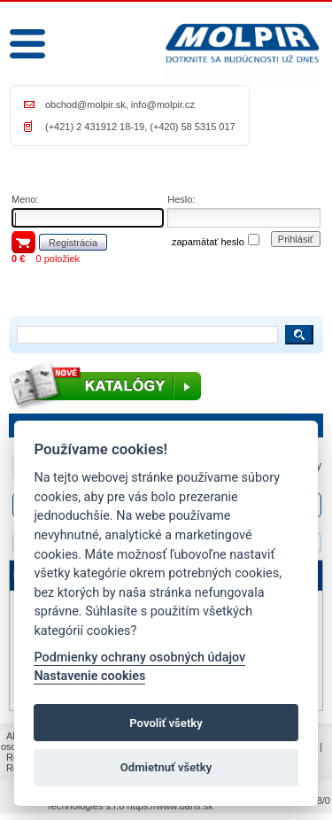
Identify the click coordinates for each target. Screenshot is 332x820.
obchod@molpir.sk (85, 104)
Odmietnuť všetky (166, 767)
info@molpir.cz (163, 104)
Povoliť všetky (165, 723)
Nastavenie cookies (89, 676)
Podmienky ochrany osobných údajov (139, 657)
